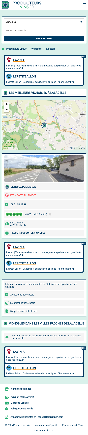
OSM (83, 148)
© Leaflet (73, 148)
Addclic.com (47, 430)
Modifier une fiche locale (22, 303)
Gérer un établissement (22, 397)
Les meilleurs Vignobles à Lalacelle (37, 92)
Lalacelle (50, 48)
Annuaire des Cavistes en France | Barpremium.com (36, 417)
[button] (43, 125)
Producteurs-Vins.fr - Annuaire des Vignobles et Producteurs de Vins (48, 425)
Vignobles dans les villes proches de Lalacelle (46, 323)
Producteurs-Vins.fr (16, 48)
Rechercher (44, 38)
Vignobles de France (20, 389)
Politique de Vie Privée (21, 408)
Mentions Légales (19, 403)
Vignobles (36, 48)
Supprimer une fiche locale (23, 311)
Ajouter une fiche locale (22, 294)
